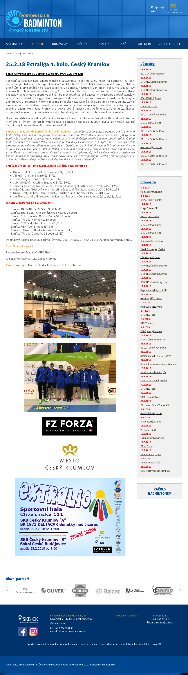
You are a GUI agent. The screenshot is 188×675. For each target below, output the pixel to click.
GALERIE (105, 44)
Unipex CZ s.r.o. (80, 664)
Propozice (148, 182)
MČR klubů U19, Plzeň (151, 413)
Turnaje (18, 53)
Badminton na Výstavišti (160, 622)
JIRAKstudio (108, 664)
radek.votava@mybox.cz (71, 631)
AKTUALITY (14, 44)
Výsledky (147, 64)
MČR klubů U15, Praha (151, 306)
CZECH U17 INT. (170, 44)
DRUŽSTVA (59, 44)
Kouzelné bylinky (160, 618)
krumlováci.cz (160, 615)
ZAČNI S (160, 489)
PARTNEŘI (143, 44)
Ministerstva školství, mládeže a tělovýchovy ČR (134, 644)
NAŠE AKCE (83, 44)
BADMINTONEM (159, 493)
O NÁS (124, 44)
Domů (9, 53)
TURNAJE (37, 44)
